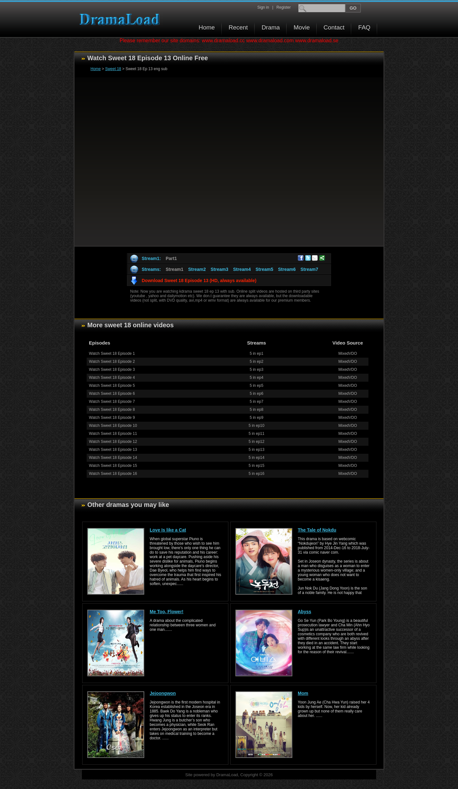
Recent (238, 27)
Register (283, 7)
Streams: (151, 269)
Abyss (304, 611)
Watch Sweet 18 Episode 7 (112, 401)
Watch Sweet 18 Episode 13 (113, 449)
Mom (303, 693)
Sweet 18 (113, 69)
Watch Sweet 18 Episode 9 (112, 417)
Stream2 (197, 269)
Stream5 (264, 269)
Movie (302, 27)
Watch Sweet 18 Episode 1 (112, 353)
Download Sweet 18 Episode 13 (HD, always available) (199, 280)
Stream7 (309, 269)
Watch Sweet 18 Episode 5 (112, 385)
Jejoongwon (163, 693)
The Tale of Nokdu (317, 530)
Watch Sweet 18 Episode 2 (112, 361)
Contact (334, 27)
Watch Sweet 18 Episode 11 (113, 433)
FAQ (364, 27)
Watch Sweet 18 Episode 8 (112, 409)
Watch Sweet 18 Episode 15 (113, 465)
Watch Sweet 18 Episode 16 (113, 473)
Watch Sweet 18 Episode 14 (113, 457)
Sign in (263, 7)
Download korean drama (121, 19)
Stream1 (174, 269)
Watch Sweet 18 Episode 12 (113, 441)
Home (207, 27)
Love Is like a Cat (168, 530)
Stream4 (242, 269)
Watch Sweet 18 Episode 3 (112, 369)
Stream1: (151, 258)
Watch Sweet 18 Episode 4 (112, 377)
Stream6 (287, 269)
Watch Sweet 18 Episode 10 (113, 425)
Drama (271, 27)
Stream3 (219, 269)
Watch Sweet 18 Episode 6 (112, 393)
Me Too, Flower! (167, 611)
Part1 (171, 258)
